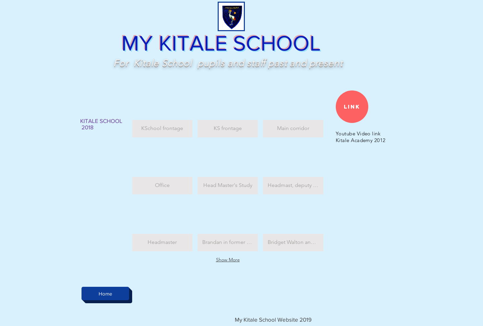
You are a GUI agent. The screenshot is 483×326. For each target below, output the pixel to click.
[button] (162, 111)
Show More (228, 260)
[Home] (105, 293)
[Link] (352, 106)
